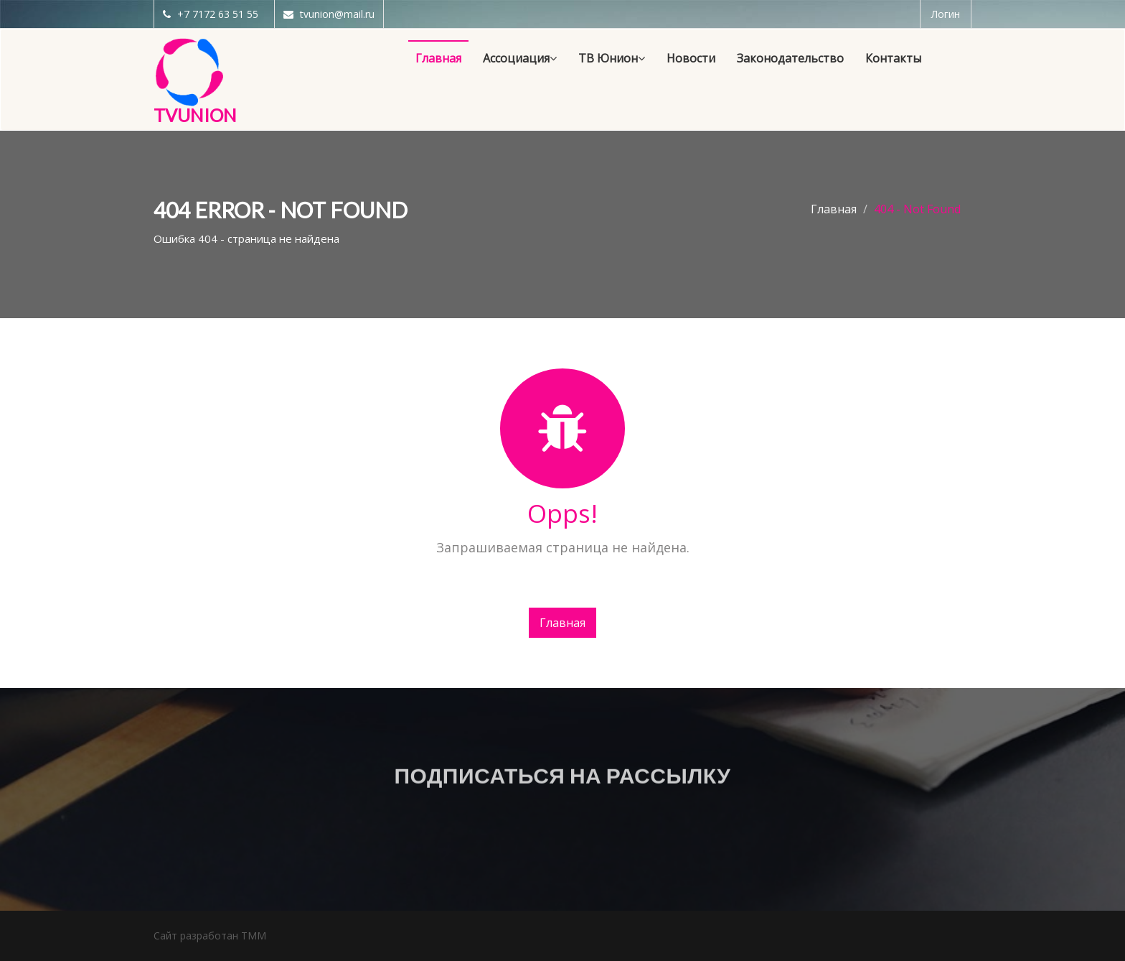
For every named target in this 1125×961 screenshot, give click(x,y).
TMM (253, 935)
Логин (945, 14)
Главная (834, 209)
